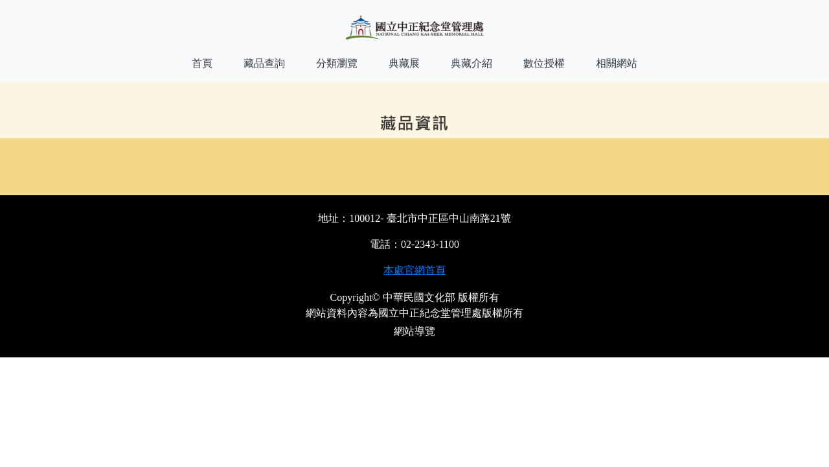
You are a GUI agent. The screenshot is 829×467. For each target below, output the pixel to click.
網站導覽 (414, 331)
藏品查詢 (264, 63)
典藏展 (404, 63)
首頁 (202, 63)
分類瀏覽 (337, 63)
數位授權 (544, 63)
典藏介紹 (471, 63)
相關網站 (616, 63)
